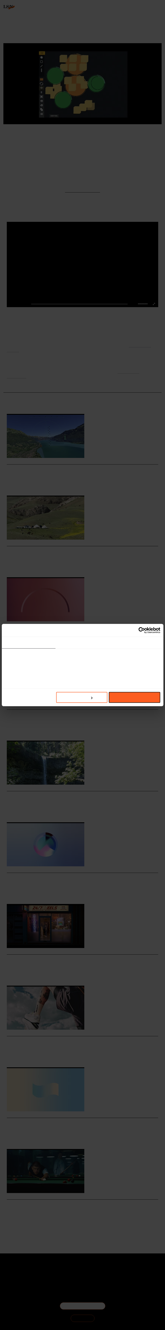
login (6, 27)
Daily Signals (130, 133)
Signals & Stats (112, 133)
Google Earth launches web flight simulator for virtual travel (67, 469)
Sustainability (24, 647)
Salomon (11, 1055)
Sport (9, 1224)
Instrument (71, 133)
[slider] (143, 303)
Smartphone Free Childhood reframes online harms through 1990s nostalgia (82, 959)
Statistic (33, 892)
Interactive (34, 133)
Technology (13, 729)
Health (17, 1224)
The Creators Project (52, 133)
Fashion (11, 647)
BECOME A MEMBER (82, 1306)
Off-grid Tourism (38, 565)
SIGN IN (82, 1318)
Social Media (13, 974)
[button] (139, 304)
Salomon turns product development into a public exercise (63, 1040)
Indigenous (35, 810)
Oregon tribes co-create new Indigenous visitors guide (59, 795)
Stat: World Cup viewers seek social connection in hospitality (66, 877)
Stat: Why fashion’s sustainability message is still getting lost (67, 632)
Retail (24, 729)
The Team (16, 1273)
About (16, 1268)
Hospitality (21, 484)
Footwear (33, 1055)
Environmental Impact (46, 647)
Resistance (35, 729)
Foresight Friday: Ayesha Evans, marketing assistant (59, 550)
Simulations (35, 484)
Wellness (28, 1224)
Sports (23, 892)
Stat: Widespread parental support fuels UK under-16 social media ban (76, 1122)
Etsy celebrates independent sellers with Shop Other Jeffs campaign (74, 714)
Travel (10, 484)
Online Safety (43, 974)
